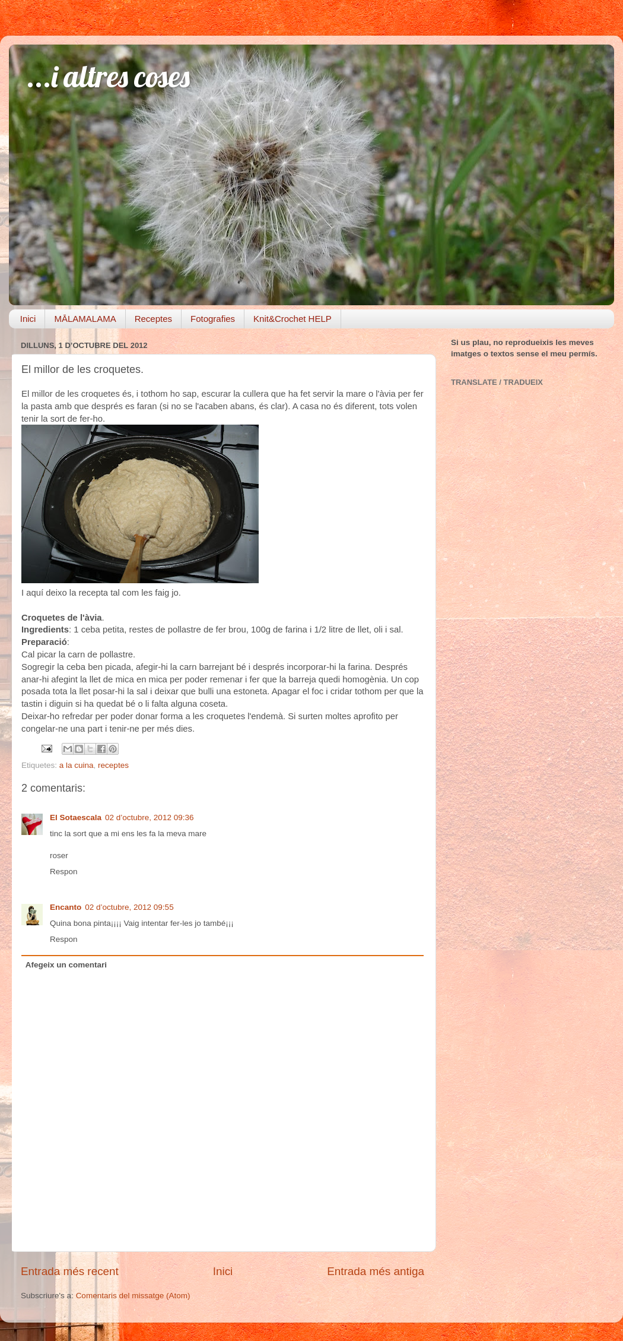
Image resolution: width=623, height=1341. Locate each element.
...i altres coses (108, 76)
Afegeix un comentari (66, 964)
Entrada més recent (70, 1271)
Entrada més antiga (375, 1271)
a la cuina (76, 765)
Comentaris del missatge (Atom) (133, 1295)
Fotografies (212, 319)
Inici (28, 319)
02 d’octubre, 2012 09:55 (129, 907)
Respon (64, 871)
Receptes (153, 319)
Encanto (65, 907)
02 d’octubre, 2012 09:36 (149, 817)
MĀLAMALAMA (85, 319)
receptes (113, 765)
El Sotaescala (75, 817)
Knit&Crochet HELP (292, 319)
